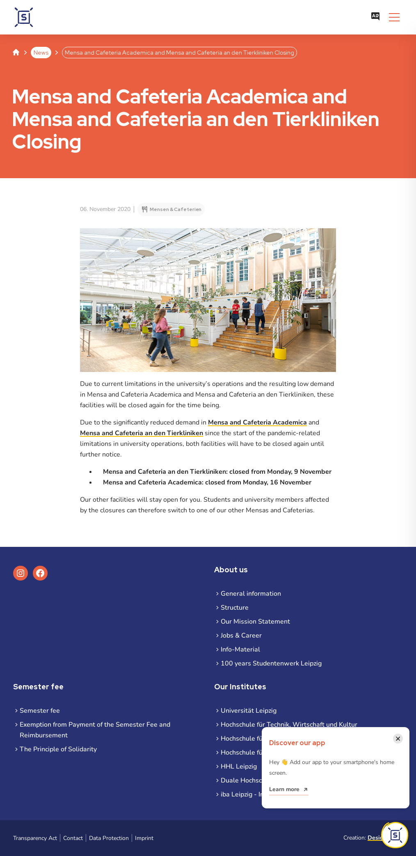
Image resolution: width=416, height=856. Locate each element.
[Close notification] (398, 739)
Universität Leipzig (249, 710)
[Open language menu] (375, 17)
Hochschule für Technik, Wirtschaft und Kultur (289, 724)
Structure (235, 607)
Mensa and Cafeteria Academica (257, 422)
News (41, 52)
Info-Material (240, 649)
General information (251, 593)
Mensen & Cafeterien (175, 209)
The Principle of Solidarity (58, 749)
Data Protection (109, 838)
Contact (73, 838)
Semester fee (40, 710)
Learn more (284, 789)
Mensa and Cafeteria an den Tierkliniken (141, 433)
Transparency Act (35, 838)
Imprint (144, 838)
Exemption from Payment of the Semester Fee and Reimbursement (95, 730)
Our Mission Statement (255, 621)
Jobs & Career (241, 635)
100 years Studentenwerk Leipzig (271, 663)
